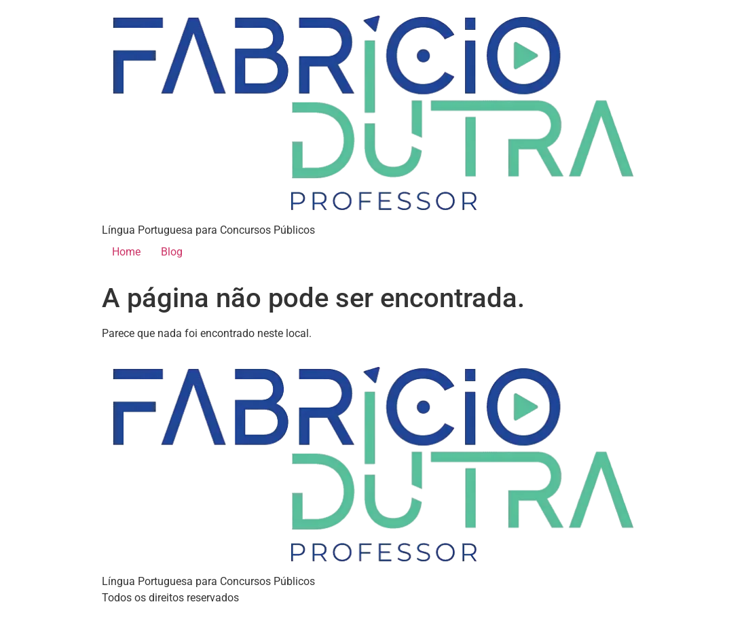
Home (126, 251)
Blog (172, 251)
